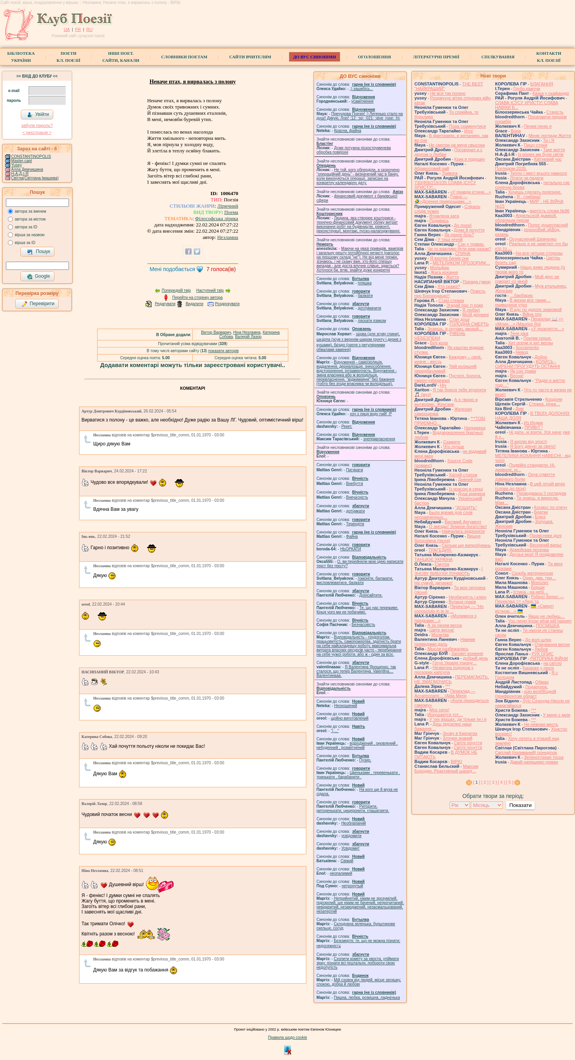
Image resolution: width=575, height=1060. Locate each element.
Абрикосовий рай (431, 168)
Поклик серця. (537, 338)
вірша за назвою (30, 235)
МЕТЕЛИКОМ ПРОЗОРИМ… (461, 262)
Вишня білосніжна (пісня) (447, 538)
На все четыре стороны (538, 253)
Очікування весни (552, 644)
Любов (541, 649)
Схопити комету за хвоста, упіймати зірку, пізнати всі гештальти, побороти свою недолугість (357, 963)
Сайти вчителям (250, 56)
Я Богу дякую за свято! (533, 446)
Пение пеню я (537, 126)
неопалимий (341, 873)
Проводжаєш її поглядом (541, 493)
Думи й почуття (469, 230)
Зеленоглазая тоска (543, 757)
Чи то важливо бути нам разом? (459, 248)
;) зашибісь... (361, 89)
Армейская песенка (529, 549)
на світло (552, 663)
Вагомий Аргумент (463, 521)
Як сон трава (523, 371)
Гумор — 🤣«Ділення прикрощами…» (442, 199)
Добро (541, 357)
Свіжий (347, 861)
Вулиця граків (462, 601)
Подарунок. (536, 686)
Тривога (449, 173)
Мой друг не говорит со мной (527, 279)
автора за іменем (30, 211)
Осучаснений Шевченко (533, 239)
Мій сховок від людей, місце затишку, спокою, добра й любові (358, 982)
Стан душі (459, 319)
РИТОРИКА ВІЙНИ (549, 658)
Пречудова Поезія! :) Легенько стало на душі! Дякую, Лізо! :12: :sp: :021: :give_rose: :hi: (359, 116)
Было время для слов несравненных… (443, 514)
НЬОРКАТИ (350, 549)
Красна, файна (347, 130)
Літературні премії (436, 56)
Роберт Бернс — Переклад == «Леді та (529, 599)
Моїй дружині (475, 314)
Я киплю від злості (528, 441)
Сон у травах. (471, 244)
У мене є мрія (556, 715)
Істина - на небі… (531, 592)
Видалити (194, 304)
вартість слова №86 (550, 210)
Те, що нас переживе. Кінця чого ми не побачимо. (357, 610)
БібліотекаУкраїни (20, 57)
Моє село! (439, 709)
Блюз (540, 516)
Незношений (345, 706)
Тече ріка (519, 333)
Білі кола (439, 342)
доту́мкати (355, 511)
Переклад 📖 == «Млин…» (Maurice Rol (529, 321)
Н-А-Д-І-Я (20, 174)
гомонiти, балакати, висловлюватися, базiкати (354, 580)
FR (78, 29)
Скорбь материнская (532, 573)
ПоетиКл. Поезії (69, 57)
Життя (452, 277)
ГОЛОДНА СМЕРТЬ (469, 324)
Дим (519, 408)
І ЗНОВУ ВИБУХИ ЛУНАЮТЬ (448, 571)
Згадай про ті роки (465, 305)
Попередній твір (176, 290)
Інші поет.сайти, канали (120, 57)
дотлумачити (369, 308)
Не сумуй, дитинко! (433, 583)
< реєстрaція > (36, 132)
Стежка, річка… (544, 404)
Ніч (443, 385)
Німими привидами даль (444, 641)
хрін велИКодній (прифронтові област (525, 693)
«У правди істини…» (470, 192)
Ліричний (227, 206)
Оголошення (374, 56)
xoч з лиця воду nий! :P (371, 414)
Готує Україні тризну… (454, 662)
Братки (541, 512)
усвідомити (351, 836)
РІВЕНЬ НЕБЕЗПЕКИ (439, 335)
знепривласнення (379, 439)
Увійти (38, 115)
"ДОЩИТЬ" (466, 507)
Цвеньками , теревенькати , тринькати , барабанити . (358, 775)
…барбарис (521, 295)
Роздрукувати (227, 304)
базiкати (365, 295)
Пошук (39, 252)
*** (447, 686)
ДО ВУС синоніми (314, 56)
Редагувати (165, 304)
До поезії (463, 225)
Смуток (442, 564)
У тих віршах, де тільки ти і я (457, 719)
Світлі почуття (468, 742)
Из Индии (533, 422)
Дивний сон (469, 479)
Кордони (553, 399)
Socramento (527, 347)
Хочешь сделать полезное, (535, 192)
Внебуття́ (354, 483)
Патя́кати (354, 470)
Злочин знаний (457, 738)
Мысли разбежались (447, 648)
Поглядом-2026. (511, 168)
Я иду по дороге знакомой (536, 309)
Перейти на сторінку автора (197, 297)
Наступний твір (210, 290)
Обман (541, 682)
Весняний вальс (546, 545)
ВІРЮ (456, 761)
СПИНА (462, 253)
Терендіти (355, 524)
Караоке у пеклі (538, 668)
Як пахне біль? (459, 234)
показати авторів (223, 351)
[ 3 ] (493, 782)
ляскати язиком (372, 320)
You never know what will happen (539, 621)
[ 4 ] (501, 782)
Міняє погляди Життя (549, 135)
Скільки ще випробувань (466, 545)
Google (38, 276)
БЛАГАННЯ (541, 83)
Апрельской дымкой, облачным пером (526, 217)
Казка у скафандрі (550, 93)
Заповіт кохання (467, 653)
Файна (352, 536)
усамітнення (362, 101)
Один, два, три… (539, 577)
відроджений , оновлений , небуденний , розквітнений (357, 745)
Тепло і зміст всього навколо (538, 173)
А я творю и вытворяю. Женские (446, 402)
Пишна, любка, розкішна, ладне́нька (367, 997)
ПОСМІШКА (547, 625)
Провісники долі (545, 535)
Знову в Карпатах (460, 733)
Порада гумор (476, 281)
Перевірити (38, 304)
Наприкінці (474, 427)
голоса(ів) (221, 269)
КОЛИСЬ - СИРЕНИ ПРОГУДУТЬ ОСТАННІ (527, 364)
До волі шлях (538, 639)
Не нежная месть (541, 724)
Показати (520, 805)
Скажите (451, 442)
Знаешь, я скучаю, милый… (455, 328)
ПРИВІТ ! (533, 427)
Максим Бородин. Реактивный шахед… (446, 768)
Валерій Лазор (248, 337)
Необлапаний (353, 823)
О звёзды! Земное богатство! (458, 526)
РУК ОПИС (542, 653)
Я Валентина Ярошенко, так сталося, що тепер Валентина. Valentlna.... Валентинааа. (356, 671)
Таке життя (554, 149)
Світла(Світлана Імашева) (35, 178)
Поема (231, 212)
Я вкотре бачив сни (449, 258)
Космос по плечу (551, 507)
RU (89, 29)
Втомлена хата (444, 215)
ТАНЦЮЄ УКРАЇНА (433, 559)
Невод (521, 352)
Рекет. (346, 426)
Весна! (516, 375)
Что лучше (453, 446)
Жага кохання (444, 272)
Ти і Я (548, 140)
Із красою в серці (466, 489)
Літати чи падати (526, 177)
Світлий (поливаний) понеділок (526, 752)
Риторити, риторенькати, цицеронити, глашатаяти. (352, 808)
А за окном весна (444, 625)
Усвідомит (350, 848)
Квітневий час (548, 159)
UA (67, 29)
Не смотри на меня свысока (457, 145)
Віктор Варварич (216, 332)
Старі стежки (451, 300)
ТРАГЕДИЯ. (440, 550)
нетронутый (352, 886)
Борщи (538, 587)
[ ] (476, 782)
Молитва (440, 634)
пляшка (365, 283)
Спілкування (497, 56)
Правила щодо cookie (287, 1037)
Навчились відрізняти (463, 531)
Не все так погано (448, 93)
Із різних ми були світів (540, 154)
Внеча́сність (357, 497)
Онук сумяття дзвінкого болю (525, 476)
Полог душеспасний (548, 224)
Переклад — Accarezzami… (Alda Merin (445, 693)
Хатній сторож (463, 474)
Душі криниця (471, 493)
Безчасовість (363, 624)
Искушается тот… (445, 714)
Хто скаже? (449, 286)
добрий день (475, 658)
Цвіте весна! (441, 630)
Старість (555, 112)
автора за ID (26, 227)
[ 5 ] (509, 782)
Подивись (439, 220)
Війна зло (532, 314)
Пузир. (365, 760)
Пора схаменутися (467, 126)
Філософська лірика (216, 218)
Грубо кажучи (527, 88)
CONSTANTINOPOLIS (31, 156)
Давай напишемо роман (534, 762)
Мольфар (439, 267)
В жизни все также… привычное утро (523, 302)
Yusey (16, 165)
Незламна (227, 237)
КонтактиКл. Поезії (548, 57)
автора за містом (30, 219)
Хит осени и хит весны (530, 342)
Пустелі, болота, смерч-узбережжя (447, 378)
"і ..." (335, 731)
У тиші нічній (450, 239)
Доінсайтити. (370, 595)
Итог (468, 130)
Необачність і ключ (467, 597)
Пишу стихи (535, 145)
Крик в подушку (469, 159)
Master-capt (21, 161)
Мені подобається (172, 269)
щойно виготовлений (350, 718)
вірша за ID (25, 243)
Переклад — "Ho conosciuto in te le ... (449, 608)
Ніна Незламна (246, 332)
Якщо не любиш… (546, 616)
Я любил (471, 310)
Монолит (540, 582)
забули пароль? (36, 125)
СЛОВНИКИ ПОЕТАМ (184, 56)
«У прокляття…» (547, 328)
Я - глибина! (529, 196)
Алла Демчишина (27, 169)
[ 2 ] (484, 782)
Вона (516, 130)
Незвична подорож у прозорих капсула (444, 670)
